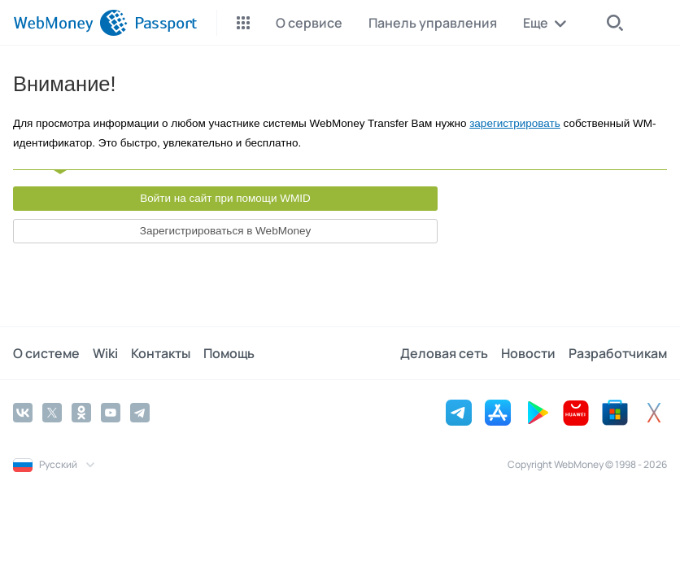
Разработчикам (618, 353)
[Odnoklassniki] (81, 412)
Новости (528, 353)
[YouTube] (110, 412)
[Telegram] (140, 412)
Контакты (160, 353)
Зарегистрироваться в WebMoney (225, 231)
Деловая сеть (444, 353)
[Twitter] (52, 412)
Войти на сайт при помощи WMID (225, 198)
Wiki (105, 353)
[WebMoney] (70, 23)
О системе (46, 353)
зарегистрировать (514, 123)
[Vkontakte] (23, 412)
